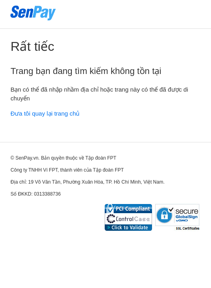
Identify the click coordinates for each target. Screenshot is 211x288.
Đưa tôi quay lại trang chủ (44, 113)
